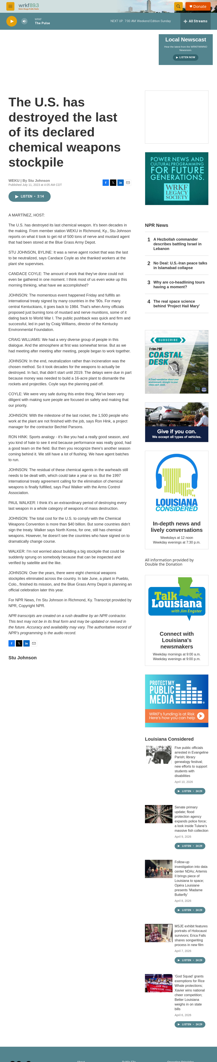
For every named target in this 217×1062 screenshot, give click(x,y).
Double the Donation (163, 564)
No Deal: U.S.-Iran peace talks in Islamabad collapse (180, 265)
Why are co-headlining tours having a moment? (179, 284)
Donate (199, 6)
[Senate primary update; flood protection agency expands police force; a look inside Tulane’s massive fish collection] (158, 814)
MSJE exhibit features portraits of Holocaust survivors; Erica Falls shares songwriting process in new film (191, 935)
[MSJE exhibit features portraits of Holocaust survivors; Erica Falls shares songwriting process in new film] (158, 933)
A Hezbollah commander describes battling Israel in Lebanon (177, 244)
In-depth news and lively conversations (177, 526)
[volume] (24, 21)
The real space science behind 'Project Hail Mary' (176, 303)
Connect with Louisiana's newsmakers (177, 640)
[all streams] (195, 21)
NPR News (156, 225)
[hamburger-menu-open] (10, 6)
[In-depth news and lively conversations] (176, 482)
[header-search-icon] (178, 6)
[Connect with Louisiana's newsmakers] (176, 599)
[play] (11, 21)
